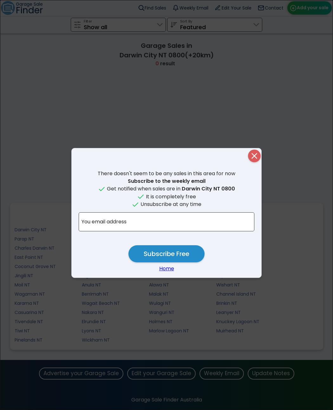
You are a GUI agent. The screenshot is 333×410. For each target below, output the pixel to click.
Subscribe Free (166, 253)
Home (166, 268)
